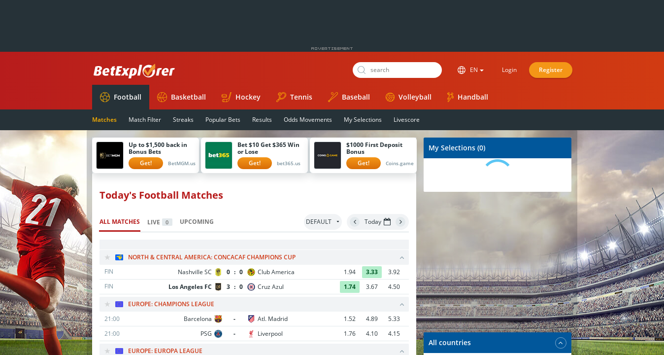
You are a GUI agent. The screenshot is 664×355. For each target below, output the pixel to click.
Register (551, 70)
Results (262, 119)
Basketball (181, 97)
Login (509, 70)
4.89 (372, 319)
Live (159, 222)
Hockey (241, 97)
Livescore (407, 119)
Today (378, 222)
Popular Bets (222, 119)
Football (120, 97)
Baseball (349, 97)
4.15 (394, 333)
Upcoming (197, 221)
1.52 (350, 319)
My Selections (363, 119)
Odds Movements (308, 119)
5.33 (394, 319)
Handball (467, 97)
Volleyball (409, 97)
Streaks (183, 119)
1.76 (350, 333)
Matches (104, 119)
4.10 (372, 333)
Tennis (294, 97)
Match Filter (145, 119)
